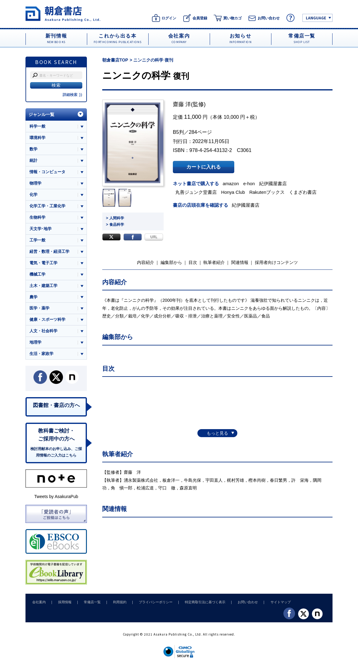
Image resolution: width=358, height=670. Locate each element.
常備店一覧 (89, 604)
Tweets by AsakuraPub (56, 499)
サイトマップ (271, 604)
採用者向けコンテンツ (276, 262)
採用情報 (63, 604)
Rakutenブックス (268, 191)
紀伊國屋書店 (274, 183)
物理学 (35, 183)
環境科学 (37, 137)
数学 (33, 149)
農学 (33, 298)
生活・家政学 (41, 355)
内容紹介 (145, 262)
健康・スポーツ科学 (47, 321)
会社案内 (38, 604)
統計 (33, 160)
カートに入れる (203, 167)
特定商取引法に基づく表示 (198, 604)
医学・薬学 (39, 309)
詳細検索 (72, 95)
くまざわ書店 (304, 191)
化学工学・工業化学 (47, 206)
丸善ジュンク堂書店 (196, 191)
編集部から (171, 262)
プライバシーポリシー (150, 604)
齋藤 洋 (182, 104)
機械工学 (37, 275)
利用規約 (115, 604)
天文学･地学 (40, 229)
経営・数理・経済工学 (49, 252)
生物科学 (37, 218)
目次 (193, 262)
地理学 (35, 344)
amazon (231, 183)
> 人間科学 (115, 218)
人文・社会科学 (43, 332)
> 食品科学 (115, 224)
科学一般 (37, 126)
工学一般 (37, 241)
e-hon (250, 183)
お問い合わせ (240, 604)
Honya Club (234, 191)
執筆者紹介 (214, 262)
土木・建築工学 (43, 287)
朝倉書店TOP (115, 60)
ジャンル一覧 (41, 114)
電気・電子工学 (43, 263)
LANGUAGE (316, 17)
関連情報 (239, 262)
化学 (33, 195)
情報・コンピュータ (47, 172)
